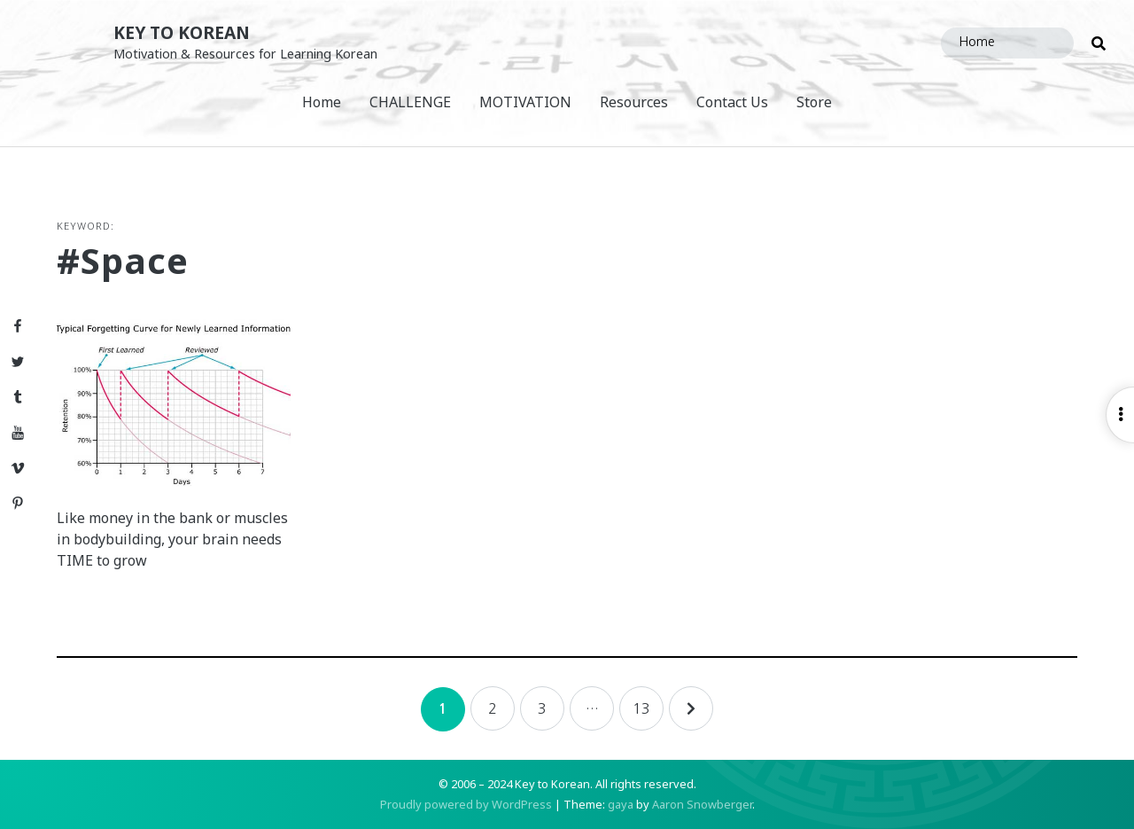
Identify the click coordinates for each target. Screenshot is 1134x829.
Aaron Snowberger (702, 804)
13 (641, 708)
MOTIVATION (525, 102)
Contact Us (732, 102)
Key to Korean (181, 32)
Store (814, 102)
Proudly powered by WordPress (466, 804)
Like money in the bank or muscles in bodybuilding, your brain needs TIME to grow (172, 539)
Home (321, 102)
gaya (620, 804)
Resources (634, 102)
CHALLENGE (410, 102)
